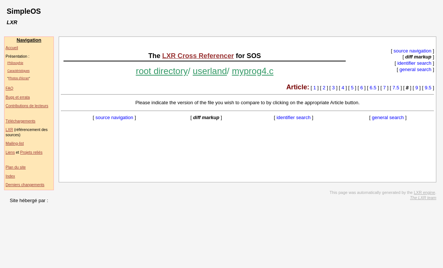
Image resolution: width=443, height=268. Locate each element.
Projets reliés (31, 152)
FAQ (9, 88)
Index (10, 176)
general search (415, 69)
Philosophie (15, 63)
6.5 (373, 87)
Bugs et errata (18, 97)
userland (210, 71)
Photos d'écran (19, 78)
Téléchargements (20, 121)
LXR (9, 130)
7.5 (395, 87)
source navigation (412, 51)
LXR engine (424, 192)
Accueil (12, 48)
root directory (162, 71)
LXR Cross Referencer (198, 56)
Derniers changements (25, 185)
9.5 (428, 87)
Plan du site (16, 167)
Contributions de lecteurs (27, 106)
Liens (10, 152)
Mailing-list (15, 143)
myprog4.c (252, 71)
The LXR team (423, 197)
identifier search (414, 63)
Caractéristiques (18, 71)
